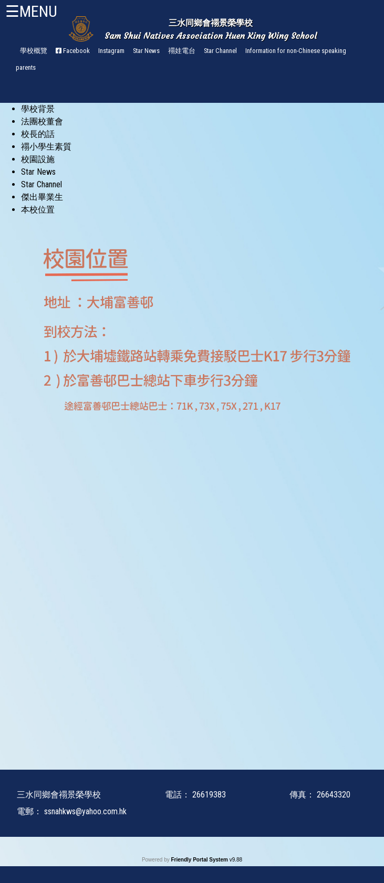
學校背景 (38, 109)
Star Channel (220, 51)
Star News (146, 51)
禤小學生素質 (46, 147)
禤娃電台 (181, 51)
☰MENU (31, 11)
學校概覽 (33, 51)
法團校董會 (42, 121)
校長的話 (38, 134)
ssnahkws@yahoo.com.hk (85, 811)
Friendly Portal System (200, 860)
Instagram (111, 51)
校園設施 (38, 159)
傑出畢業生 (42, 197)
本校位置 (38, 210)
